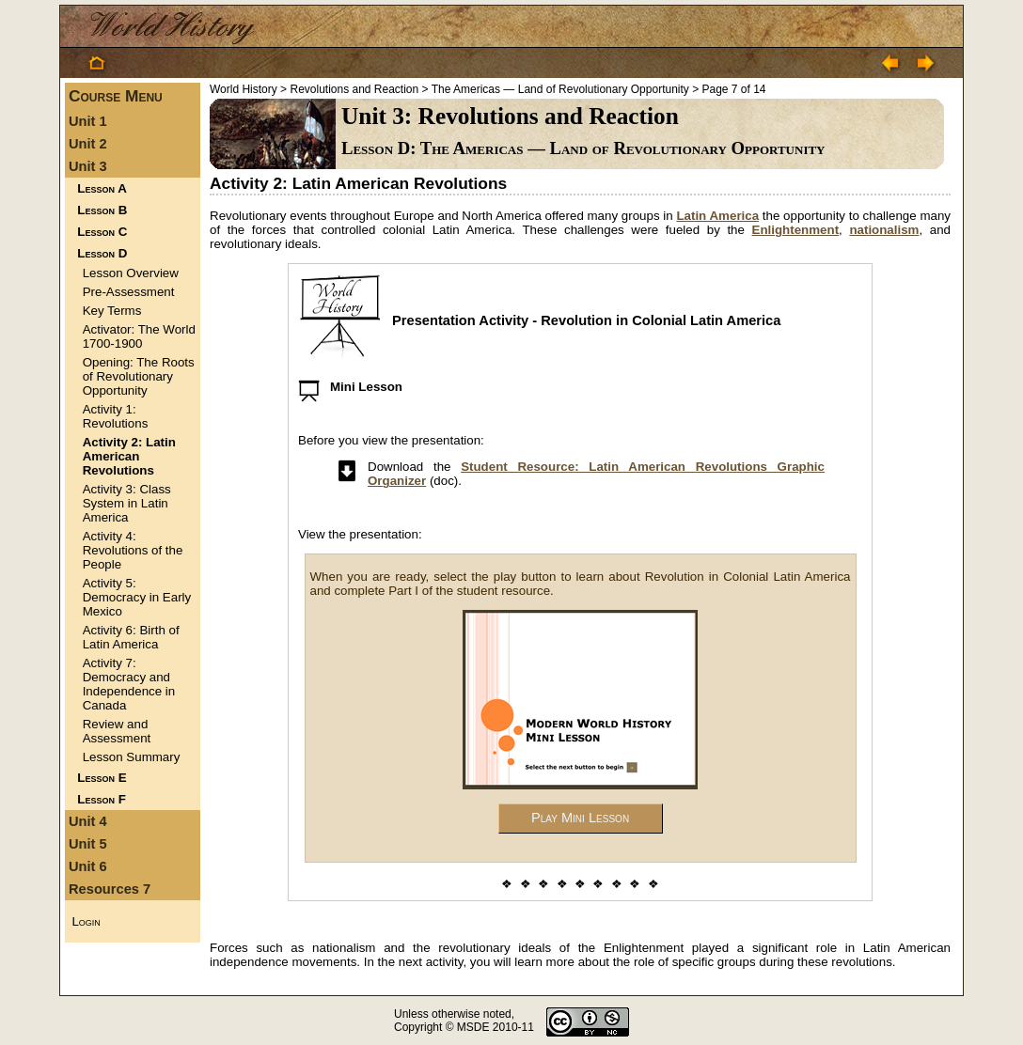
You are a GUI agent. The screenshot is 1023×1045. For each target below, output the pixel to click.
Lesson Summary (132, 757)
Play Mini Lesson (580, 817)
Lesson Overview (131, 273)
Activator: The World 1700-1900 (139, 336)
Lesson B (102, 210)
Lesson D (102, 253)
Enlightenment (796, 230)
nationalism (884, 230)
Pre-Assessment (129, 292)
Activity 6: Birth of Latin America (131, 637)
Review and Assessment (117, 731)
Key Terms (112, 311)
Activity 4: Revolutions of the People (133, 550)
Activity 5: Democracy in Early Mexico (137, 597)
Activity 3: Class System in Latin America (127, 503)
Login (85, 921)
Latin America (717, 216)
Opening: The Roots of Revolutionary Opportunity (139, 376)
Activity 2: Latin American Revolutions (129, 456)
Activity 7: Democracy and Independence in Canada (129, 684)
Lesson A (101, 188)
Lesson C (102, 232)
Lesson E (101, 778)
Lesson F (101, 799)
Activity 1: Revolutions (116, 416)
